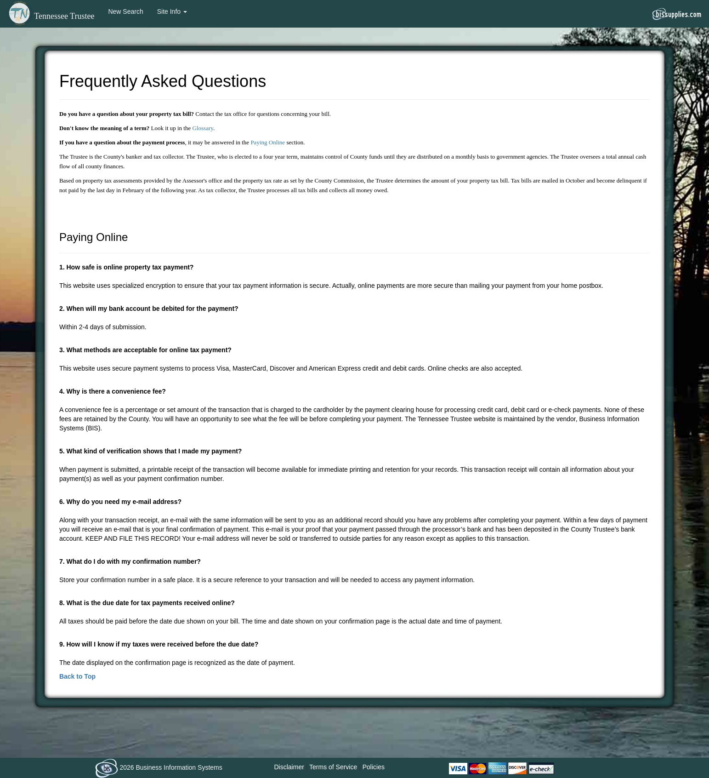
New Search (125, 11)
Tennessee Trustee (50, 16)
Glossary (203, 128)
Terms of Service (333, 767)
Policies (374, 767)
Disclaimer (289, 767)
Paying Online (267, 142)
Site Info (172, 11)
